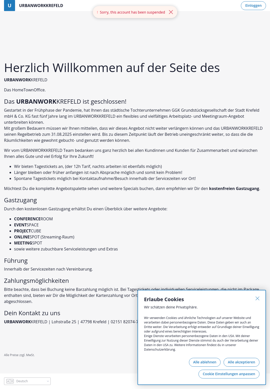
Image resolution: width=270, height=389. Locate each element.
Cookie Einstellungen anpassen (229, 373)
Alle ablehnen (204, 362)
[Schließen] (257, 298)
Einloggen (253, 5)
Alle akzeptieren (241, 362)
